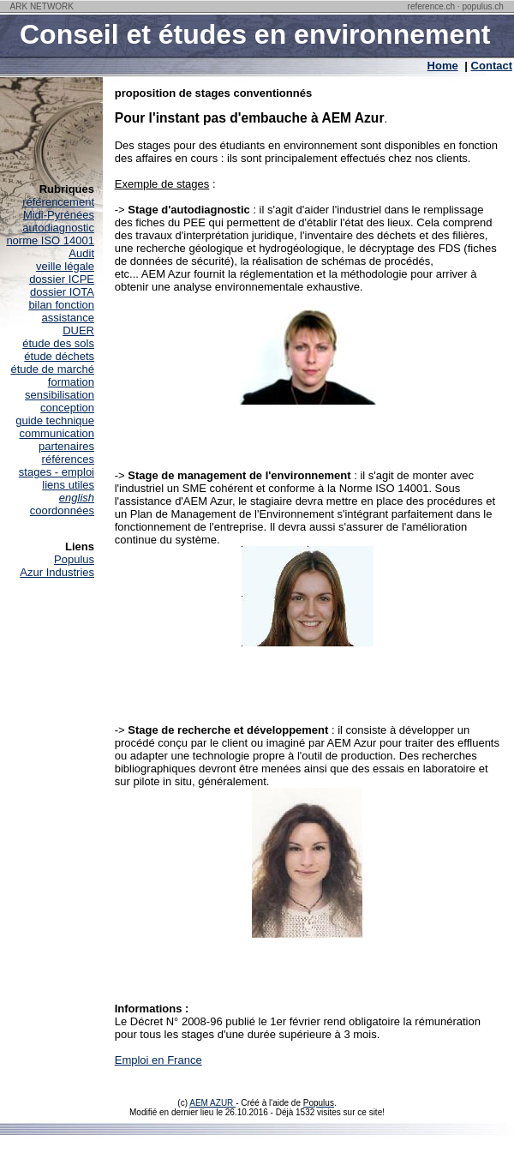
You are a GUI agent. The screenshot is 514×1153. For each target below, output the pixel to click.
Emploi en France (158, 1060)
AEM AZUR (212, 1103)
